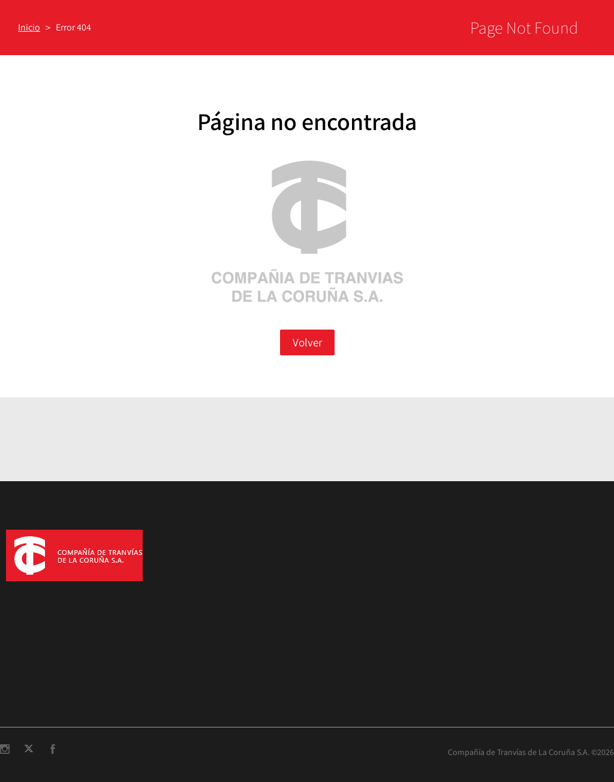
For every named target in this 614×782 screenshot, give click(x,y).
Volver (307, 342)
